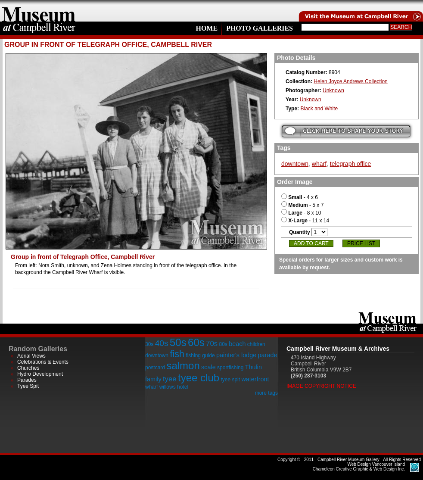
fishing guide (200, 355)
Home (207, 28)
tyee (170, 379)
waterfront (255, 379)
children (256, 344)
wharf (319, 163)
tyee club (198, 377)
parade (267, 355)
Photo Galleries (259, 28)
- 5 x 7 (302, 205)
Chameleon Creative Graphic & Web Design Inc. (359, 466)
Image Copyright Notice (321, 386)
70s (212, 344)
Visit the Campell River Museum (360, 11)
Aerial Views (31, 356)
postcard (155, 368)
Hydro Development (40, 374)
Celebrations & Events (42, 362)
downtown (294, 163)
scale (208, 367)
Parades (27, 380)
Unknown (333, 90)
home (39, 11)
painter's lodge (236, 355)
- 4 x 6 (299, 197)
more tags (266, 393)
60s (196, 342)
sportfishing (230, 368)
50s (178, 342)
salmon (182, 365)
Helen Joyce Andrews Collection (350, 81)
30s (149, 344)
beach (237, 343)
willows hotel (173, 387)
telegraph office (350, 163)
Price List (361, 243)
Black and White (319, 109)
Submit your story (346, 131)
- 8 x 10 (301, 213)
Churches (28, 368)
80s (223, 344)
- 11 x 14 (305, 221)
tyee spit (230, 380)
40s (161, 343)
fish (177, 354)
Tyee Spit (28, 386)
